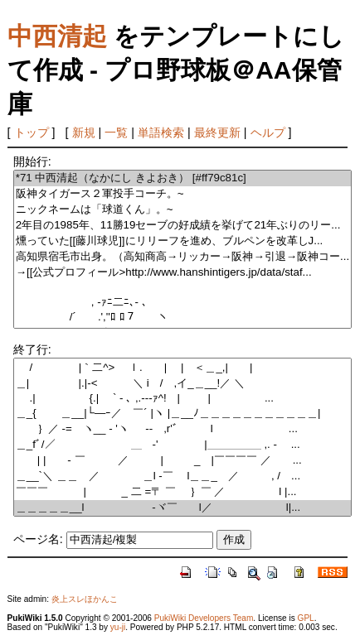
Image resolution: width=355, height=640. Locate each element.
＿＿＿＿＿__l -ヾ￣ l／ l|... (182, 508)
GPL (306, 618)
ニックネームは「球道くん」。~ (182, 210)
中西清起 (57, 36)
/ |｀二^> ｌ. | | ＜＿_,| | (182, 368)
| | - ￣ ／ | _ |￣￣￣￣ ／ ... (182, 461)
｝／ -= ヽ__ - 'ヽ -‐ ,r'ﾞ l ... (182, 429)
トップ (31, 132)
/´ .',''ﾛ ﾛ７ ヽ (182, 317)
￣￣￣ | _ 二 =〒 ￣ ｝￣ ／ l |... (182, 492)
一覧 (116, 132)
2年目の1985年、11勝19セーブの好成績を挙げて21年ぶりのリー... (182, 225)
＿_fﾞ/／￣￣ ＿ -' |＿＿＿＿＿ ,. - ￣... (182, 445)
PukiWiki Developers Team (204, 618)
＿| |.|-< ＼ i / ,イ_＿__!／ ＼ (182, 384)
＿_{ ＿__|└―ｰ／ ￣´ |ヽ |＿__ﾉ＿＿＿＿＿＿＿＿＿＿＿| (182, 413)
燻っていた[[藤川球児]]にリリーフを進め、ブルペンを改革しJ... (182, 241)
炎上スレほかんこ (84, 599)
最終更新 (217, 132)
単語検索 (161, 132)
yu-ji (117, 627)
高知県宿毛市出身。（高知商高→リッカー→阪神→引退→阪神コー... (182, 257)
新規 (83, 132)
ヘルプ (267, 132)
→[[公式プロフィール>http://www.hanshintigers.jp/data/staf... (182, 273)
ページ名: (38, 539)
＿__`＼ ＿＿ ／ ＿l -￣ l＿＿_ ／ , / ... (182, 476)
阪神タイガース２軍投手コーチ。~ (182, 194)
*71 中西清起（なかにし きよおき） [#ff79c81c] (182, 178)
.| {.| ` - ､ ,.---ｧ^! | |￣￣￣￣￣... (182, 399)
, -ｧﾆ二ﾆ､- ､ (182, 302)
